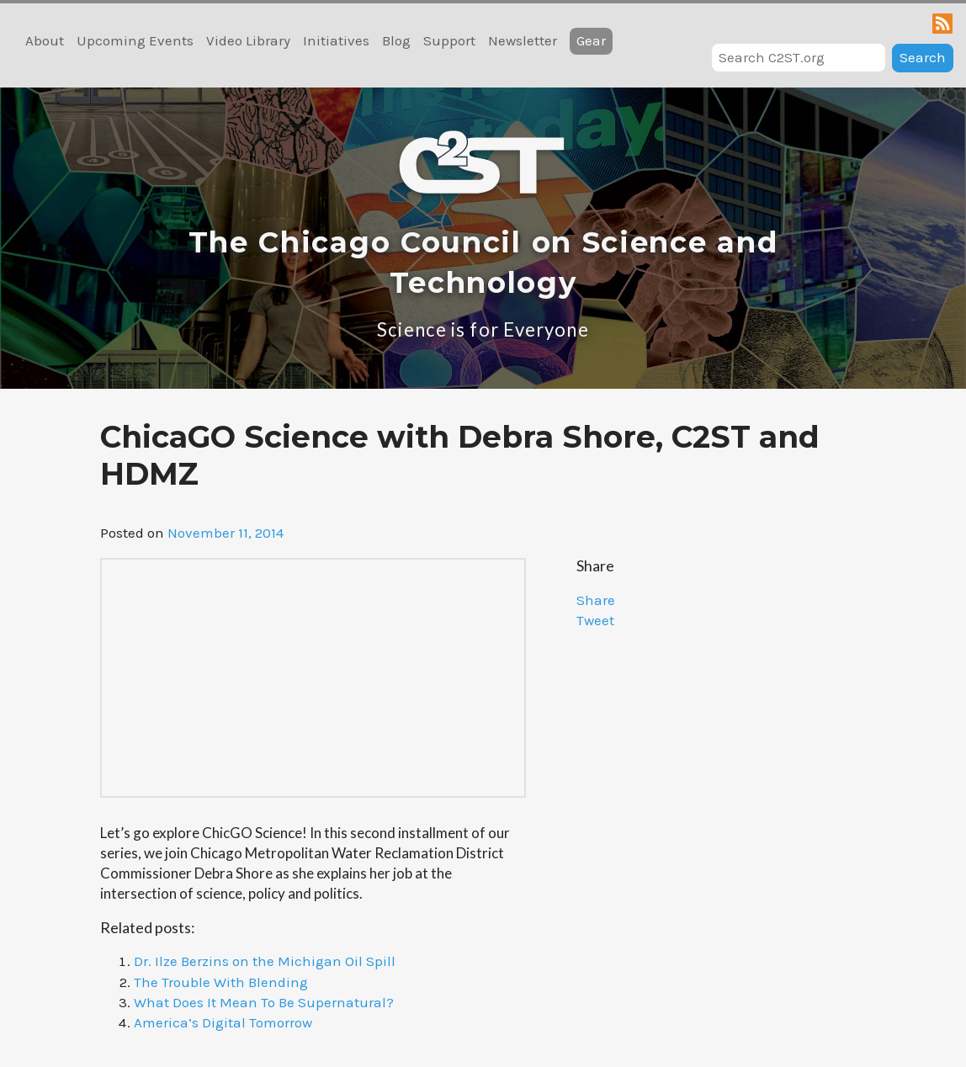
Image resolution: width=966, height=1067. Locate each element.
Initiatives (336, 40)
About (44, 40)
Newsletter (522, 40)
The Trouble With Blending (221, 982)
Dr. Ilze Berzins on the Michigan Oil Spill (264, 961)
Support (449, 40)
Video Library (248, 40)
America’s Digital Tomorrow (223, 1022)
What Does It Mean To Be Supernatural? (264, 1002)
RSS (942, 23)
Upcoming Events (135, 40)
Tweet (595, 620)
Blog (396, 40)
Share (595, 600)
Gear (591, 40)
